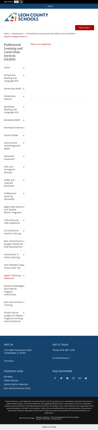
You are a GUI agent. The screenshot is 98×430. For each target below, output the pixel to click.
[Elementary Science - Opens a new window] (13, 98)
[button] (18, 2)
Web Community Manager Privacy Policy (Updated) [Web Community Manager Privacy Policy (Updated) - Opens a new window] (65, 417)
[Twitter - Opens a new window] (61, 378)
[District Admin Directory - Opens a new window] (16, 384)
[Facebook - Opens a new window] (55, 378)
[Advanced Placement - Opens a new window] (13, 158)
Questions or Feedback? (42, 417)
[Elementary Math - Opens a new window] (13, 88)
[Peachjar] (85, 378)
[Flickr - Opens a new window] (79, 378)
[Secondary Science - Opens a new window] (13, 127)
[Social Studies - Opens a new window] (13, 135)
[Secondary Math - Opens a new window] (13, 120)
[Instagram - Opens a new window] (73, 378)
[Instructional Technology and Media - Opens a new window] (13, 145)
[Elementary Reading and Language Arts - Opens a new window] (13, 78)
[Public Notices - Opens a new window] (11, 380)
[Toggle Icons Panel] (84, 27)
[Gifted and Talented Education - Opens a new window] (13, 183)
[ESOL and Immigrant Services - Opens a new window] (13, 169)
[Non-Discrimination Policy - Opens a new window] (17, 388)
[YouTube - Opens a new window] (67, 378)
